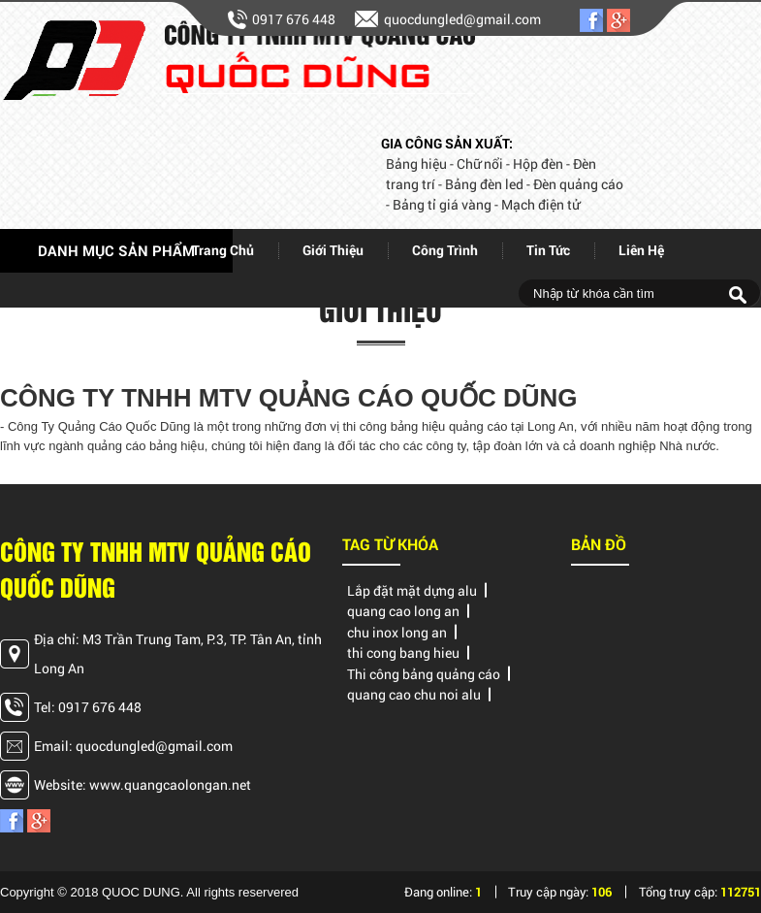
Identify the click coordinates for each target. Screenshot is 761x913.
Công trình (445, 250)
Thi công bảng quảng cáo (423, 674)
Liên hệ (641, 250)
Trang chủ (223, 250)
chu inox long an (397, 632)
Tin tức (548, 250)
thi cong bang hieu (403, 652)
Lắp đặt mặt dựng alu (412, 590)
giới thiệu (333, 250)
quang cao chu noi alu (414, 694)
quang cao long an (403, 611)
